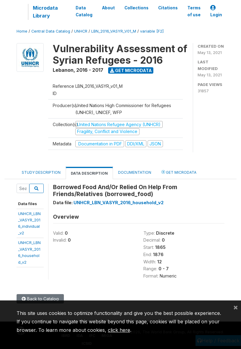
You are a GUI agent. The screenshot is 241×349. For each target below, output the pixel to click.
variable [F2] (152, 31)
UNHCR (80, 31)
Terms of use (194, 11)
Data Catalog (84, 11)
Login (216, 11)
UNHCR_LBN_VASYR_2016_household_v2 (119, 202)
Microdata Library (45, 12)
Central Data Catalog (50, 31)
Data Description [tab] (89, 173)
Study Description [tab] (41, 172)
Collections (136, 7)
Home (22, 31)
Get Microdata (131, 70)
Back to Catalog (40, 298)
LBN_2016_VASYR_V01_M (113, 31)
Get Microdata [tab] (178, 172)
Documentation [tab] (134, 172)
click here (119, 330)
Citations (168, 7)
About (108, 7)
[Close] (235, 307)
